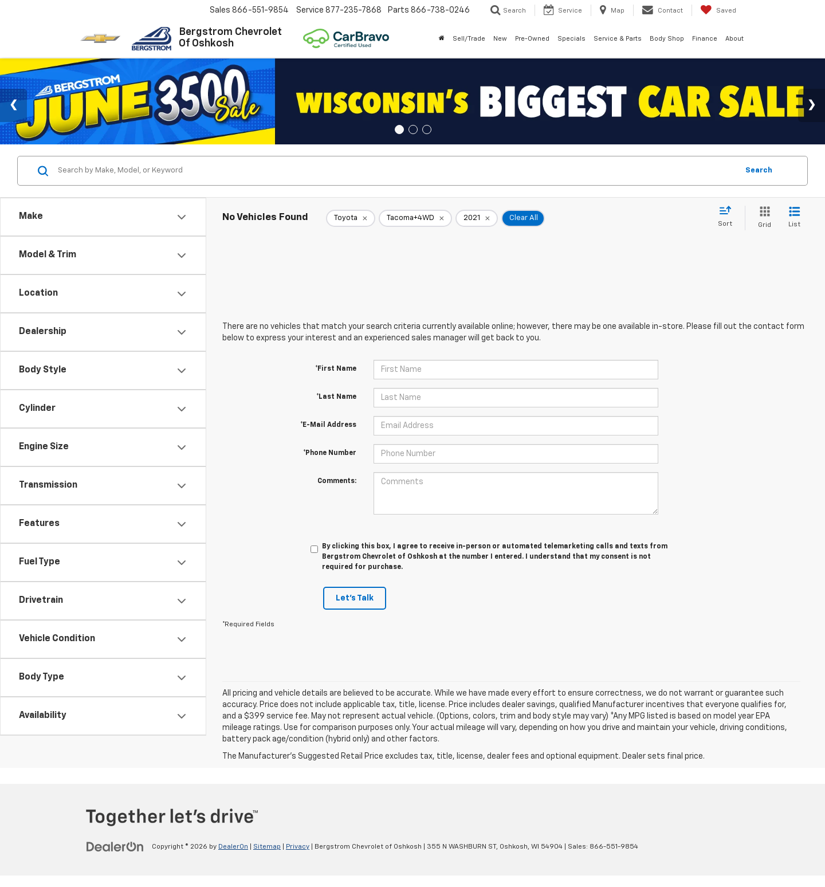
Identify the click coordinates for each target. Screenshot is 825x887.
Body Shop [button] (667, 39)
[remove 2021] (476, 218)
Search (758, 170)
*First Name (335, 369)
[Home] (442, 39)
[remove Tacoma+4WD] (415, 218)
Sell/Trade (469, 39)
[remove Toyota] (350, 218)
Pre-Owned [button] (532, 39)
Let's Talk (355, 598)
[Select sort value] (728, 217)
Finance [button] (704, 39)
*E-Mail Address (328, 425)
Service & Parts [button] (618, 39)
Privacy (297, 846)
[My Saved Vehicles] (718, 10)
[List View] (794, 218)
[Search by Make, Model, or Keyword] (396, 171)
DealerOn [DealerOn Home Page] (233, 846)
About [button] (734, 39)
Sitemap (267, 846)
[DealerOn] (115, 846)
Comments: (336, 481)
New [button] (500, 39)
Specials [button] (571, 39)
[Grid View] (762, 218)
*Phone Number (329, 453)
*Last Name (336, 397)
